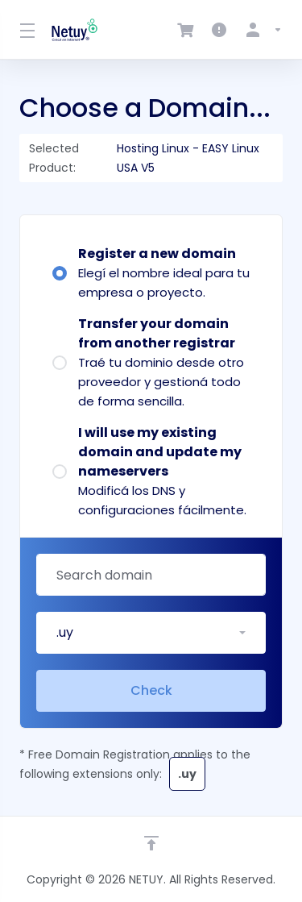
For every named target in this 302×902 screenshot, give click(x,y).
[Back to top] (151, 843)
